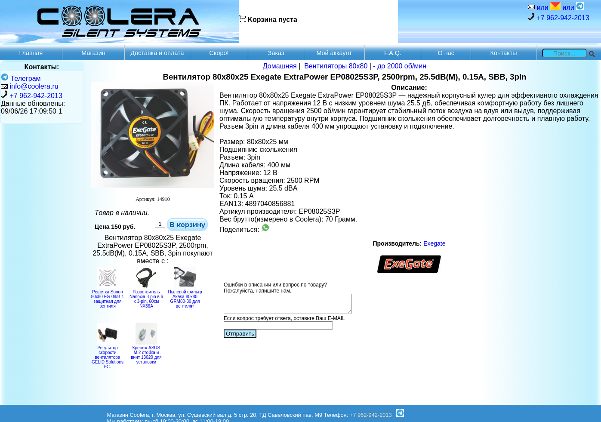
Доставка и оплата (157, 52)
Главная (31, 52)
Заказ (276, 52)
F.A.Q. (392, 52)
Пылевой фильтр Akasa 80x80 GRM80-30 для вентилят (185, 296)
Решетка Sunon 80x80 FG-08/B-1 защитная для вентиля (107, 296)
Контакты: (42, 67)
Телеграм (21, 78)
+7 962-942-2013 (558, 17)
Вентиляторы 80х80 (335, 66)
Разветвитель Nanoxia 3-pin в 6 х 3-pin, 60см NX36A (146, 296)
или (548, 6)
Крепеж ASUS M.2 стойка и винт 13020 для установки (146, 352)
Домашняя (280, 66)
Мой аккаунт (334, 52)
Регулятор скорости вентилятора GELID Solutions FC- (107, 355)
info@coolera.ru (33, 86)
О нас (446, 52)
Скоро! (219, 52)
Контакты (503, 52)
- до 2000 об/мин (399, 66)
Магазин (93, 52)
